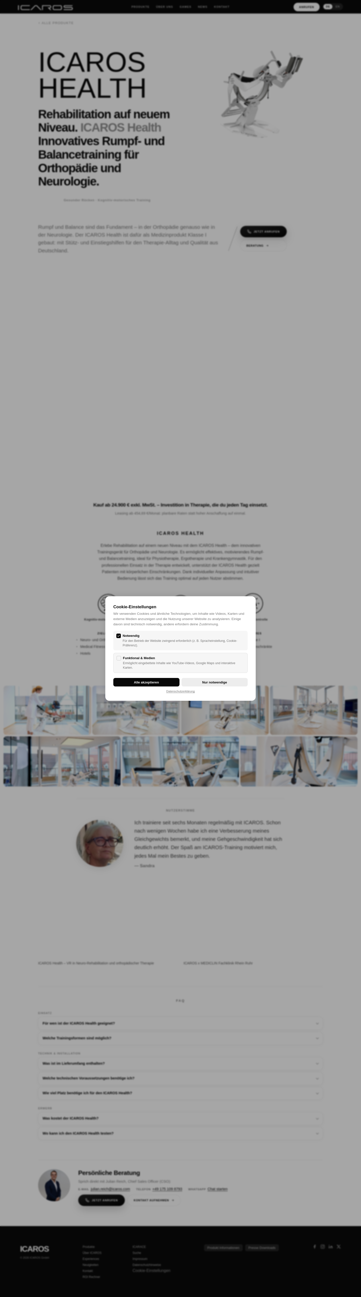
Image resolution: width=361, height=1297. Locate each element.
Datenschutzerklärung (180, 691)
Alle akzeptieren (146, 682)
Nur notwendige (214, 682)
